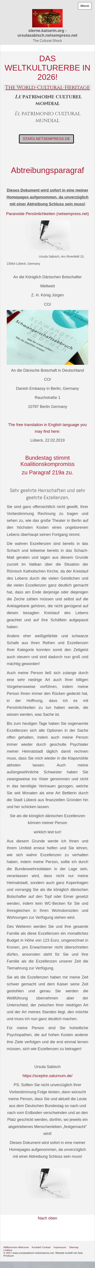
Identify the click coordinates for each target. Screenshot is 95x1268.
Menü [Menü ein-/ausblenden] (84, 6)
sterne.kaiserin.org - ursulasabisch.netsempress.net (47, 33)
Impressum (59, 1247)
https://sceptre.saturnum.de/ (48, 1075)
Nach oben (47, 1218)
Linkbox (7, 1250)
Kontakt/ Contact (41, 1247)
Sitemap (73, 1247)
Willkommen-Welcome (16, 1247)
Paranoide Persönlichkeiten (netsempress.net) (47, 213)
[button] (46, 138)
